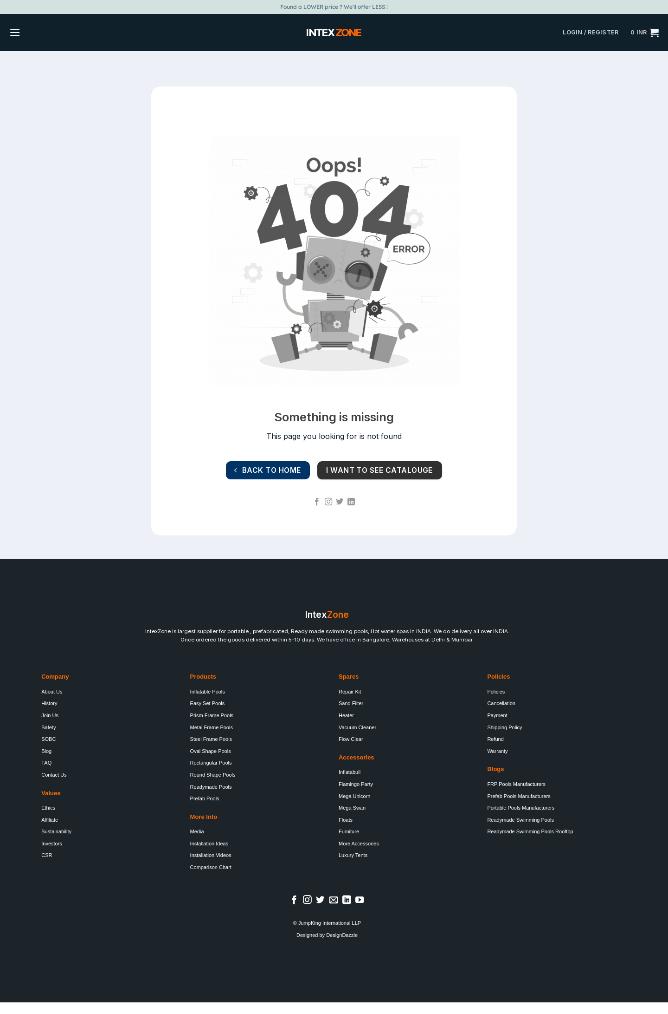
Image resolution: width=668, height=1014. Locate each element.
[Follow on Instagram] (328, 502)
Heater (346, 715)
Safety (48, 727)
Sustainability (56, 831)
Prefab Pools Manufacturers (518, 796)
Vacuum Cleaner (357, 727)
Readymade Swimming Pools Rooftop (530, 831)
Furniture (349, 831)
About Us (51, 691)
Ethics (48, 808)
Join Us (49, 715)
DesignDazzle (342, 935)
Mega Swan (352, 808)
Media (197, 831)
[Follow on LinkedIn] (351, 502)
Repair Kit (350, 691)
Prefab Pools (204, 798)
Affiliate (49, 820)
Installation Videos (210, 855)
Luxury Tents (353, 855)
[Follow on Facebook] (317, 502)
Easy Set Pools (207, 703)
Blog (46, 751)
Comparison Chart (210, 867)
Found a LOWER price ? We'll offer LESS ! (334, 6)
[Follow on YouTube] (359, 900)
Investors (51, 843)
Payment (497, 715)
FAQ (46, 762)
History (49, 703)
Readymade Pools (211, 787)
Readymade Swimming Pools (520, 820)
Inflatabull (349, 772)
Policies (496, 691)
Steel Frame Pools (211, 739)
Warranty (497, 751)
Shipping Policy (504, 727)
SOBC (48, 739)
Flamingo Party (356, 784)
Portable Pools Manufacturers (520, 808)
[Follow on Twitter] (339, 502)
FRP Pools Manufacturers (516, 784)
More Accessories (359, 843)
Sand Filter (351, 703)
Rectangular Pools (211, 762)
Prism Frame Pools (212, 715)
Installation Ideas (209, 843)
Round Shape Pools (213, 775)
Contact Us (53, 775)
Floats (346, 820)
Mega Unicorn (354, 796)
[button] (14, 32)
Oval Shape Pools (210, 751)
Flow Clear (351, 739)
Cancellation (501, 703)
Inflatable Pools (207, 691)
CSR (46, 855)
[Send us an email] (333, 900)
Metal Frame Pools (211, 727)
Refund (495, 739)
